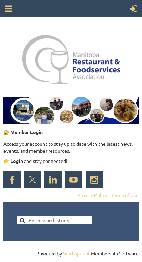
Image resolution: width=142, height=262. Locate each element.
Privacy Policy (92, 195)
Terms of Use (125, 195)
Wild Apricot (76, 253)
